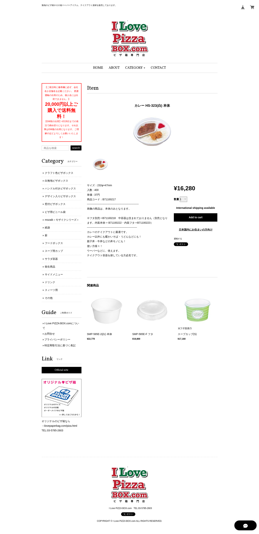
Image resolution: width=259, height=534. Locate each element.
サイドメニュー (54, 274)
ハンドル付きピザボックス (60, 188)
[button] (135, 68)
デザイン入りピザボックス (60, 196)
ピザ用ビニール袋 (55, 211)
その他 (49, 297)
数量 (176, 199)
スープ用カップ (54, 250)
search (76, 147)
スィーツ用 (51, 289)
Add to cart (196, 217)
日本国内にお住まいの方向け (196, 229)
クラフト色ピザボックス (59, 172)
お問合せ (49, 333)
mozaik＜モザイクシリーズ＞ (62, 219)
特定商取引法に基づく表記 (60, 345)
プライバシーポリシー (57, 339)
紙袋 (47, 227)
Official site (61, 370)
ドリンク (50, 282)
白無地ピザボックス (56, 180)
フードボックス (54, 243)
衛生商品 (50, 266)
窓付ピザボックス (55, 204)
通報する (178, 239)
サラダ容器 (51, 258)
